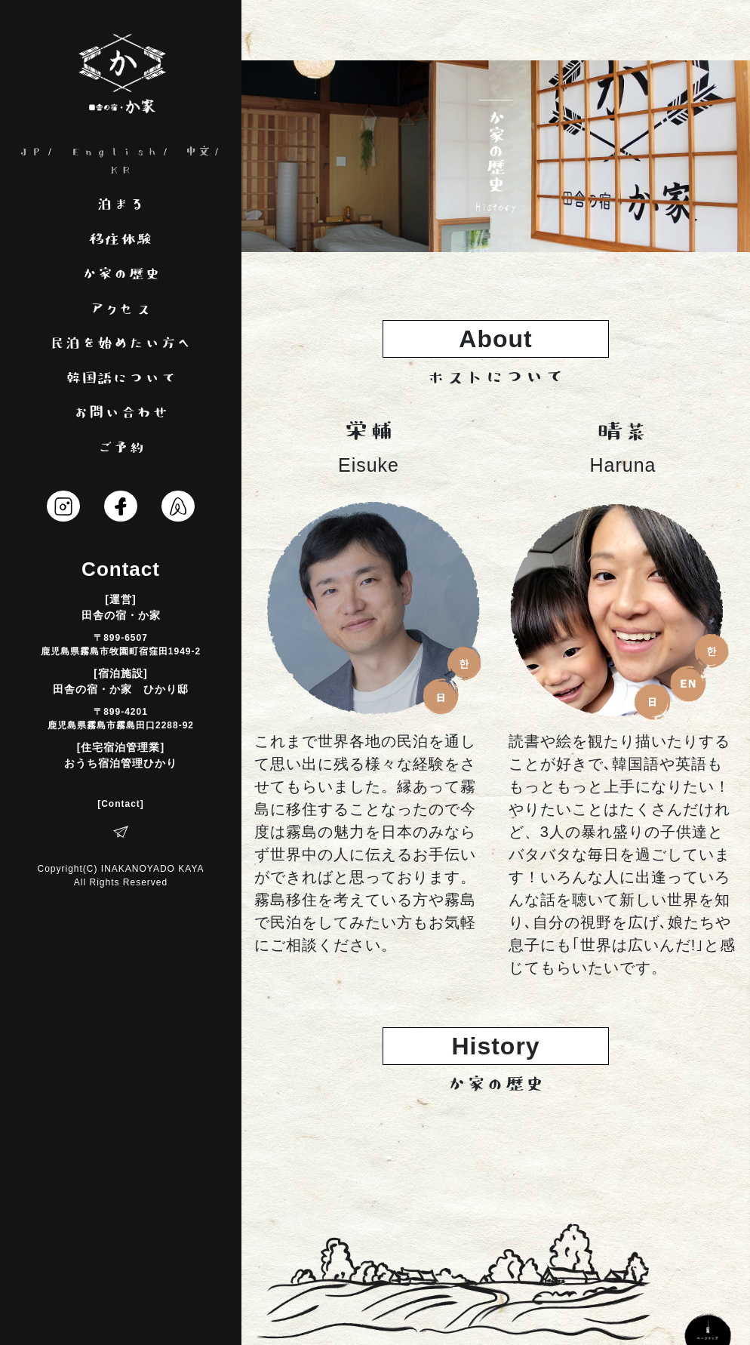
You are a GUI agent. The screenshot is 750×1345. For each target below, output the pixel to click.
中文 (198, 152)
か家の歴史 (121, 275)
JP (31, 152)
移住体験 (120, 240)
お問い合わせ (120, 414)
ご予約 (121, 449)
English (114, 152)
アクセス (120, 310)
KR (121, 170)
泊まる (121, 206)
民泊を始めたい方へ (121, 344)
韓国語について (121, 379)
